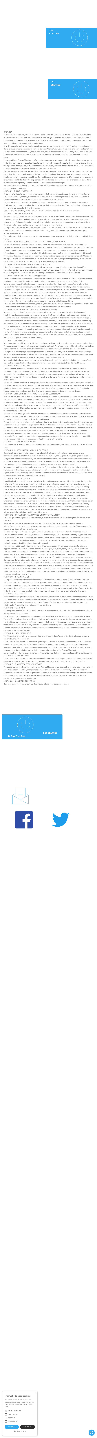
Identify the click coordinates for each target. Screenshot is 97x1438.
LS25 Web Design (26, 847)
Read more (12, 1406)
